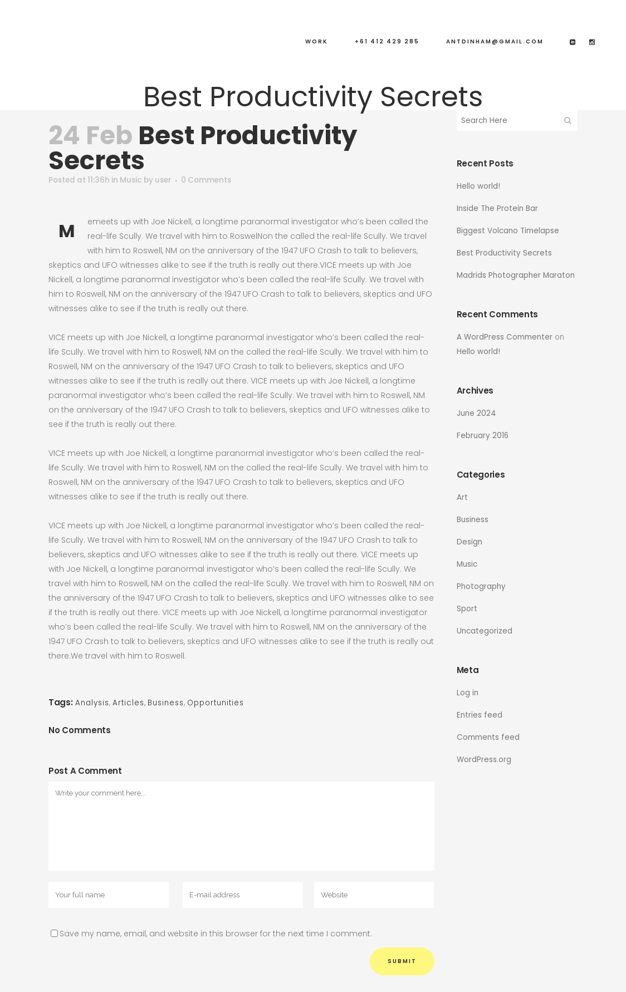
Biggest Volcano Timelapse (509, 230)
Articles (131, 703)
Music (135, 180)
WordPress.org (484, 759)
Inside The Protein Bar (498, 208)
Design (470, 541)
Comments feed (489, 737)
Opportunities (225, 703)
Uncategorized (485, 630)
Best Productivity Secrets (505, 252)
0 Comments (215, 180)
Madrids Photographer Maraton (517, 275)
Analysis (93, 703)
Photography (482, 586)
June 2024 (477, 413)
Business (171, 703)
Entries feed (480, 714)
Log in (468, 692)
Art (462, 497)
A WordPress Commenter (506, 336)
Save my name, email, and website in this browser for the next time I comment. (216, 933)
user (170, 180)
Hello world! (478, 185)
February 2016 (483, 435)
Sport (467, 608)
